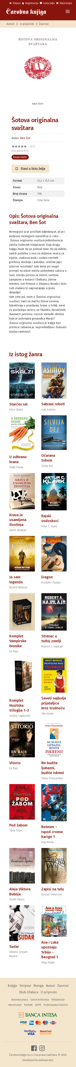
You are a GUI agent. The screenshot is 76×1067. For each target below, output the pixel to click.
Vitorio (15, 763)
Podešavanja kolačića (56, 1005)
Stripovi (25, 986)
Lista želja (47, 3)
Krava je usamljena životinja (17, 520)
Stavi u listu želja (30, 169)
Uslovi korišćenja (39, 999)
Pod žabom (18, 825)
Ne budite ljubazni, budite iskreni (52, 768)
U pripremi (27, 24)
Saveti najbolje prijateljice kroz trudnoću (53, 703)
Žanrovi (43, 24)
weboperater (46, 1060)
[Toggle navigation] (68, 11)
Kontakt (28, 1005)
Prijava (15, 3)
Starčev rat (18, 404)
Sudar (14, 946)
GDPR (38, 1005)
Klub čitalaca (28, 992)
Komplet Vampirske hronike (17, 641)
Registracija (30, 3)
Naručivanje (15, 1005)
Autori (10, 24)
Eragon (47, 577)
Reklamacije (58, 999)
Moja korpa (64, 3)
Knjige (12, 986)
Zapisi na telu (52, 889)
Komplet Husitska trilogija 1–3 (19, 705)
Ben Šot (25, 138)
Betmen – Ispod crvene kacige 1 (52, 832)
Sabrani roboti (53, 404)
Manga (38, 986)
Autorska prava (19, 999)
